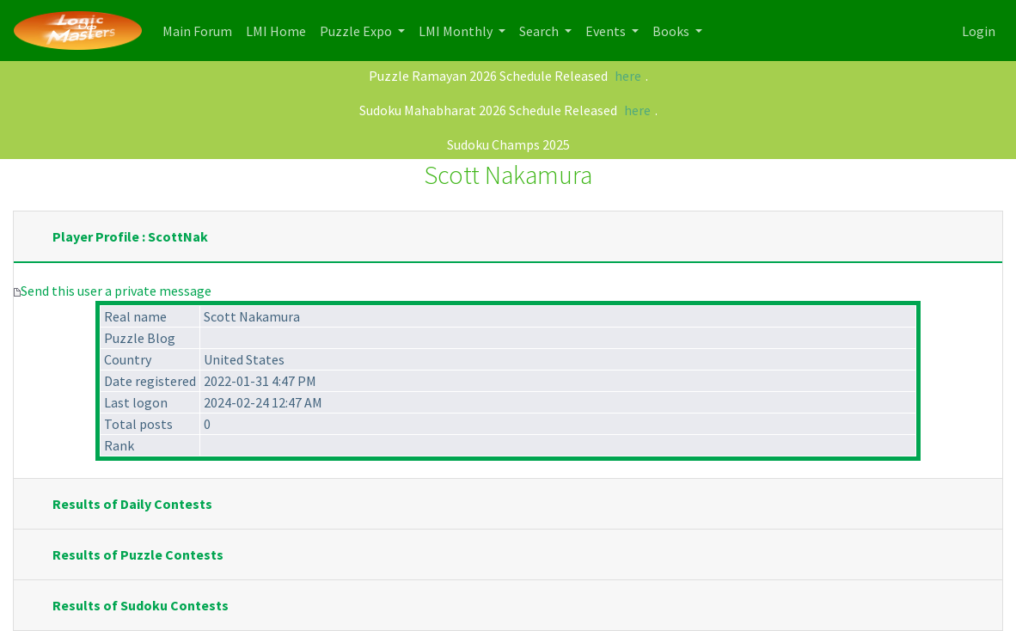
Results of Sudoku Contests (140, 605)
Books (672, 31)
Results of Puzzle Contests (137, 554)
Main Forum (200, 30)
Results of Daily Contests (132, 503)
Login (978, 31)
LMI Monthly (457, 31)
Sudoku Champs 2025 (508, 144)
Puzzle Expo (357, 31)
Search (540, 31)
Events (606, 31)
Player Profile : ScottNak (130, 236)
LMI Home (279, 30)
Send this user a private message (116, 290)
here (628, 75)
